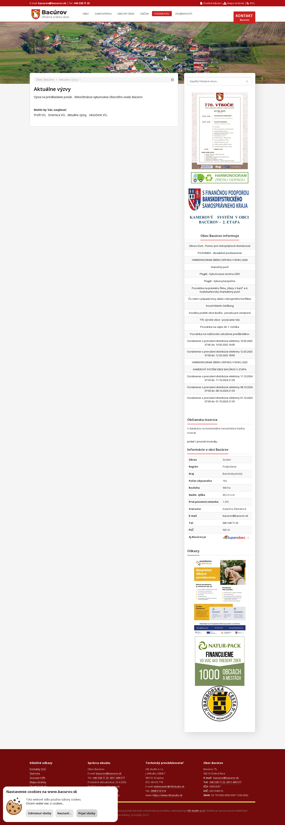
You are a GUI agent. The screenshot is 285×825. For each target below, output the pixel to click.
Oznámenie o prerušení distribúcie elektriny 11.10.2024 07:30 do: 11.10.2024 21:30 (220, 378)
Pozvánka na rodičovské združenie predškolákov (219, 334)
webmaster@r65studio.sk (169, 786)
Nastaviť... (64, 813)
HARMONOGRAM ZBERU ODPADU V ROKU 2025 (220, 362)
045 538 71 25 (82, 3)
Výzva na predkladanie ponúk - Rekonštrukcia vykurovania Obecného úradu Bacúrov (88, 97)
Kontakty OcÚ (38, 769)
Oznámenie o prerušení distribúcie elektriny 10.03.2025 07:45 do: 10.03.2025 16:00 (220, 342)
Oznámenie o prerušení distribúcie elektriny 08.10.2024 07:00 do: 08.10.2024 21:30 (220, 389)
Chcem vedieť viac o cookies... (45, 803)
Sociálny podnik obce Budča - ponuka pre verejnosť (220, 313)
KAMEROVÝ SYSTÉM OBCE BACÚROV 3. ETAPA (219, 369)
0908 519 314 (158, 791)
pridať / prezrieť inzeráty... (203, 441)
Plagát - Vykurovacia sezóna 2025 (220, 274)
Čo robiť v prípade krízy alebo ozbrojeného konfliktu (219, 299)
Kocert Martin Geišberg (220, 305)
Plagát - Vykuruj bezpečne (219, 281)
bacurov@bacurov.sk (52, 3)
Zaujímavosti (183, 13)
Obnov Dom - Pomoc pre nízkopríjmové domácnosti (219, 246)
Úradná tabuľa (210, 3)
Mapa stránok (233, 3)
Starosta (35, 773)
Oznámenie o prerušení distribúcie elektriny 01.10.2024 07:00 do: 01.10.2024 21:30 (220, 399)
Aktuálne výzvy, (77, 115)
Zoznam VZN (37, 778)
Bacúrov (244, 18)
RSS (251, 3)
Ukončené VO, (98, 115)
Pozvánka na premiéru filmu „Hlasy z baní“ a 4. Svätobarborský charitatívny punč (220, 290)
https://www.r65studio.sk (167, 795)
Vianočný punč (220, 267)
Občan (144, 13)
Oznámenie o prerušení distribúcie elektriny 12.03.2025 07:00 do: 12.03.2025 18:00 (220, 353)
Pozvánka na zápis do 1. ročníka (219, 327)
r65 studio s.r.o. (196, 810)
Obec (86, 13)
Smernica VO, (57, 115)
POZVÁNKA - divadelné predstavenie (220, 253)
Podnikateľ (161, 13)
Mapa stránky (38, 782)
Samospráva (103, 13)
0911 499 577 (117, 778)
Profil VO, (40, 115)
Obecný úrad (125, 13)
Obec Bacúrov (45, 79)
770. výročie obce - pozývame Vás (220, 320)
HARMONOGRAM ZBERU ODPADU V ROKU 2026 (220, 260)
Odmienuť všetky (39, 813)
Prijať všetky (86, 813)
